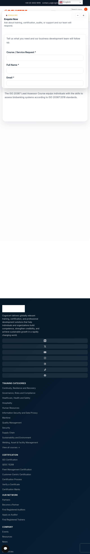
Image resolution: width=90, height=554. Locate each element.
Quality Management (12, 422)
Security (6, 428)
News (4, 541)
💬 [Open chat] (5, 548)
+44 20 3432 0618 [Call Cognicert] (33, 3)
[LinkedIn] (45, 340)
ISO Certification (9, 459)
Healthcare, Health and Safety (16, 398)
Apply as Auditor (10, 514)
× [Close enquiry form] (83, 15)
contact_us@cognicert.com (53, 3)
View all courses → (11, 447)
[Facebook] (45, 375)
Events (5, 532)
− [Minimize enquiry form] (77, 15)
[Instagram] (45, 358)
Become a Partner (10, 504)
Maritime (6, 418)
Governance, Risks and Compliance (18, 393)
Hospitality (7, 403)
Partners (6, 500)
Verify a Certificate (11, 484)
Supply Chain (8, 432)
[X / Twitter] (45, 346)
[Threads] (45, 364)
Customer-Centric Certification (16, 474)
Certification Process (12, 479)
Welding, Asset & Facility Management (20, 442)
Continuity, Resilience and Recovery (19, 388)
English (65, 2)
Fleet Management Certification (17, 469)
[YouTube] (45, 352)
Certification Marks (11, 489)
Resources (7, 536)
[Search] (85, 9)
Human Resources (10, 408)
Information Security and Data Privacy (20, 413)
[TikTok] (45, 369)
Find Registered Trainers (13, 519)
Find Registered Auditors (13, 509)
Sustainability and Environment (16, 437)
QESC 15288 (8, 464)
